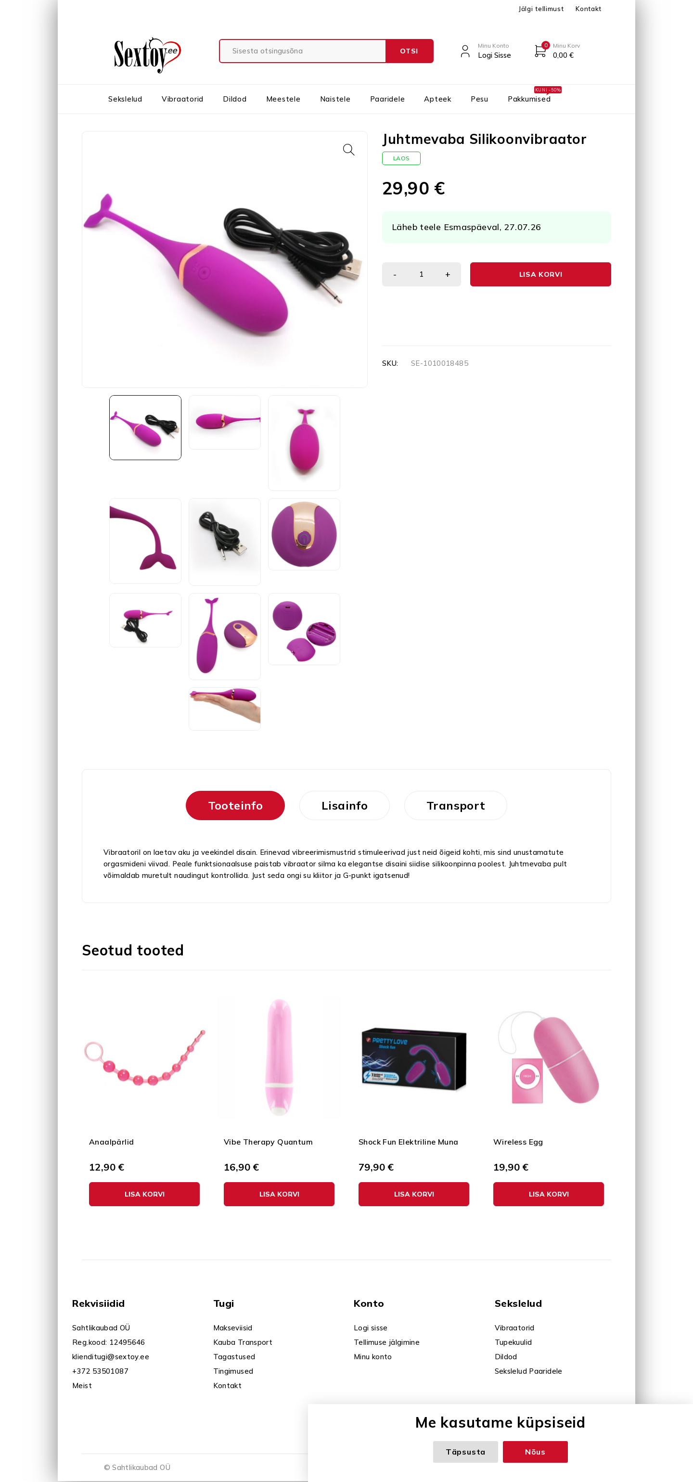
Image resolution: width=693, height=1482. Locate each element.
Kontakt (589, 9)
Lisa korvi (541, 274)
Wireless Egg (518, 1142)
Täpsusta (466, 1451)
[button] (349, 150)
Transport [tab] (455, 805)
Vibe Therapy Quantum (268, 1142)
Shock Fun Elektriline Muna (408, 1142)
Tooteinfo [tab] (235, 805)
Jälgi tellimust (541, 9)
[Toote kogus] (421, 274)
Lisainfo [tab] (344, 805)
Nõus (535, 1451)
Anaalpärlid (111, 1142)
